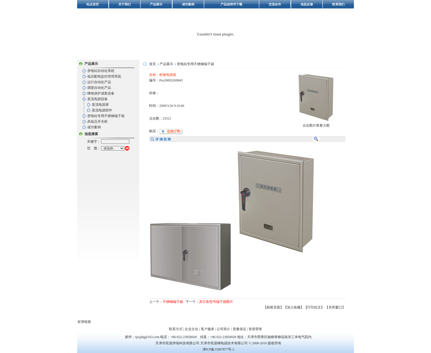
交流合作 (275, 4)
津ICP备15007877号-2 (218, 349)
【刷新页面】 (273, 307)
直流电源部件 (102, 110)
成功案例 (188, 4)
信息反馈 (307, 4)
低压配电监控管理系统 (104, 76)
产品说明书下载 (231, 4)
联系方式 (175, 329)
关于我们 (124, 4)
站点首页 (92, 4)
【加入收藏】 (294, 307)
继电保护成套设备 (100, 93)
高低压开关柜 (97, 121)
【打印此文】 (314, 307)
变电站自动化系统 (100, 71)
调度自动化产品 (99, 88)
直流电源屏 (100, 105)
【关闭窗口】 (335, 307)
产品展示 (156, 4)
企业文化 (191, 329)
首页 (152, 64)
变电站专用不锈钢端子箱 (106, 116)
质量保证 (239, 329)
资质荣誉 (255, 329)
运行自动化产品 (99, 82)
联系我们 (338, 4)
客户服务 (207, 329)
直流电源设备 (97, 99)
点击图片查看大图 (316, 123)
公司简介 (223, 329)
